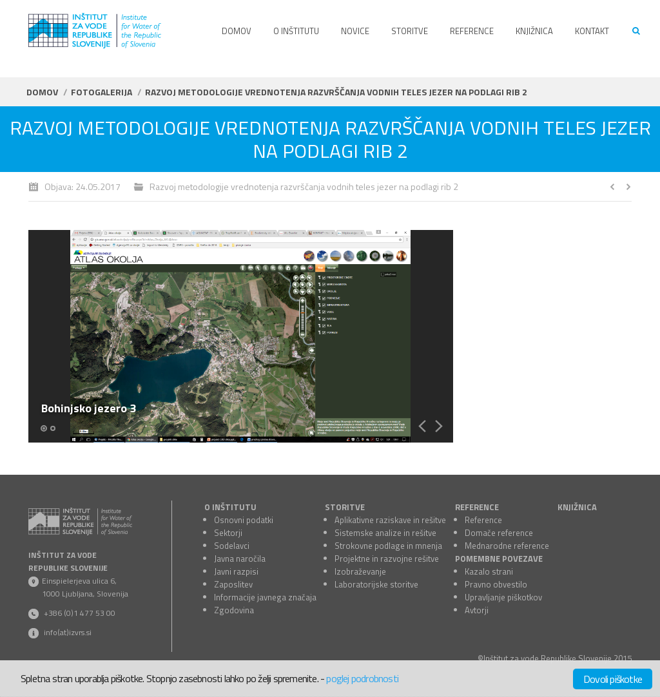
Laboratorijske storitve (376, 584)
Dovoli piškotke (612, 679)
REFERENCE (477, 507)
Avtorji (477, 610)
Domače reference (499, 532)
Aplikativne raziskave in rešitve (390, 519)
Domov (42, 92)
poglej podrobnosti (362, 678)
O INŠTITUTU (230, 507)
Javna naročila (240, 558)
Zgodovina (234, 610)
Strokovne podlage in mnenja (388, 545)
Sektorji (228, 532)
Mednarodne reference (507, 545)
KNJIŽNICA (577, 507)
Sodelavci (231, 545)
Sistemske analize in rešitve (385, 532)
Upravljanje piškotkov (503, 597)
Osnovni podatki (243, 519)
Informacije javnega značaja (265, 597)
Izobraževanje (360, 571)
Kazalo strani (489, 571)
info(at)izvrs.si (68, 632)
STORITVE (345, 507)
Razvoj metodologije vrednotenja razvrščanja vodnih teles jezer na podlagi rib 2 (304, 186)
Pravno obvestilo (496, 584)
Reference (483, 519)
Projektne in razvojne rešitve (387, 558)
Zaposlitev (233, 584)
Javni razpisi (236, 571)
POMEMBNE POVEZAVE (499, 558)
